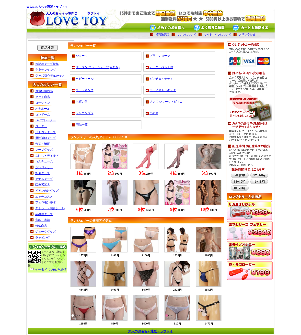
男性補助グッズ (45, 138)
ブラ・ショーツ (160, 55)
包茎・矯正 (42, 144)
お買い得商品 (44, 91)
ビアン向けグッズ (47, 190)
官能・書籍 (42, 220)
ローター (41, 126)
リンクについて (186, 34)
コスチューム (44, 161)
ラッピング (42, 237)
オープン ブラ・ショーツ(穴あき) (98, 67)
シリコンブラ (84, 113)
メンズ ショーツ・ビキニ (166, 101)
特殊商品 (41, 226)
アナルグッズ (44, 179)
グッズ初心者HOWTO (49, 75)
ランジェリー (44, 167)
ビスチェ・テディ (161, 78)
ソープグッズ (44, 149)
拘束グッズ (42, 173)
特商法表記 (162, 34)
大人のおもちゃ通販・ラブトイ (47, 7)
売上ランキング (45, 70)
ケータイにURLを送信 (51, 269)
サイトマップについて (217, 34)
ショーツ (82, 55)
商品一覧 (82, 124)
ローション (42, 103)
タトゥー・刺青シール (50, 208)
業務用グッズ (44, 214)
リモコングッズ (45, 132)
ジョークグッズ (45, 231)
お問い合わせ (247, 34)
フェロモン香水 (45, 202)
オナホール (42, 108)
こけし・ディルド (47, 155)
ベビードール (84, 78)
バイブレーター (45, 120)
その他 (154, 113)
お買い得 (82, 101)
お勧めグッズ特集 (47, 64)
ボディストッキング (163, 90)
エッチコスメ (44, 196)
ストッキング (84, 90)
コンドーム (42, 114)
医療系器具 (42, 185)
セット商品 (42, 97)
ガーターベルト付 (161, 67)
